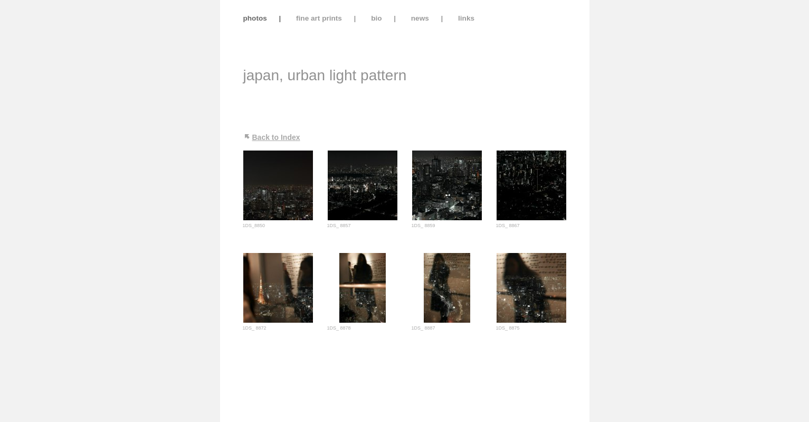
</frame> (536, 121)
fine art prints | (327, 18)
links (466, 18)
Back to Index (276, 137)
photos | (254, 18)
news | (428, 18)
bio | (384, 18)
